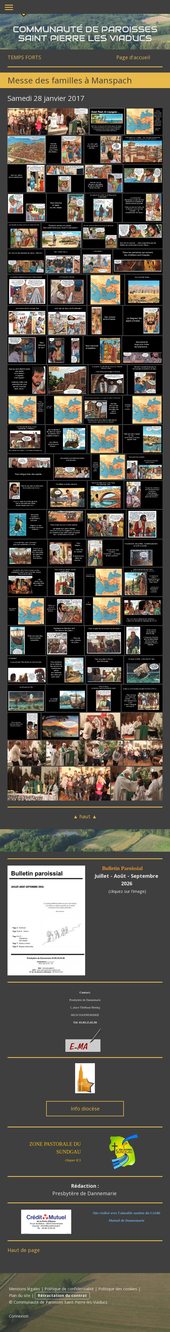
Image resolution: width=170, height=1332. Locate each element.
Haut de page (24, 1250)
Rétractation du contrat (62, 1295)
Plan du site (19, 1295)
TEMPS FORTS (25, 57)
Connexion (18, 1316)
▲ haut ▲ (85, 816)
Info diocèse (85, 1108)
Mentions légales (24, 1288)
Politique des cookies (117, 1288)
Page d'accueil (133, 57)
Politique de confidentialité (69, 1288)
